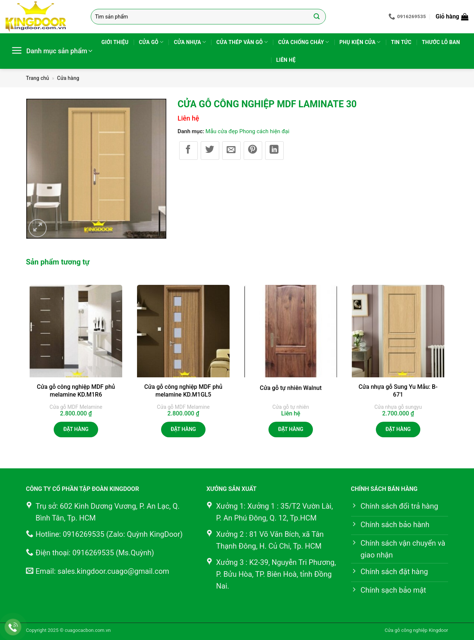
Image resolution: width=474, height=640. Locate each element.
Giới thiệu (114, 42)
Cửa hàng (68, 78)
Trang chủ (37, 78)
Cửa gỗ (151, 42)
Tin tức (401, 42)
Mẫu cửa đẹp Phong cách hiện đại (248, 131)
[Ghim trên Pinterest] (253, 150)
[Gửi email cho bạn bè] (231, 150)
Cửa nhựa (190, 42)
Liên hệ (286, 60)
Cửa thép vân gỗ (242, 42)
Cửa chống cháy (303, 42)
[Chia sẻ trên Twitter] (210, 150)
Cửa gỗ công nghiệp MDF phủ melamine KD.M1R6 (76, 390)
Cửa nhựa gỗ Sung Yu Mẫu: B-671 (397, 390)
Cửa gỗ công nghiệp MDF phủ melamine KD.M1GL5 (183, 390)
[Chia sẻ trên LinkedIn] (274, 150)
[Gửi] (316, 16)
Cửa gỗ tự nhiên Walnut (290, 387)
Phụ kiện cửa (360, 42)
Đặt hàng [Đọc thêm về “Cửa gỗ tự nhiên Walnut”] (290, 429)
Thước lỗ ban (441, 42)
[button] (451, 17)
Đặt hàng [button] (76, 429)
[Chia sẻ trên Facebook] (188, 150)
